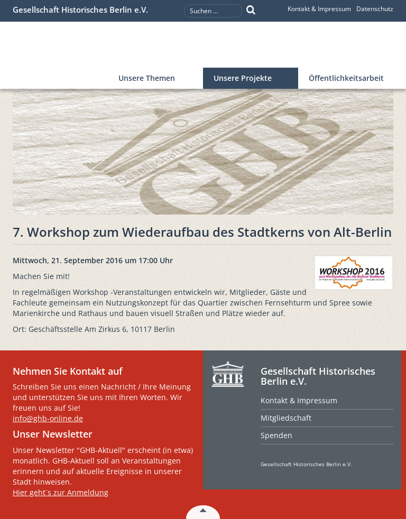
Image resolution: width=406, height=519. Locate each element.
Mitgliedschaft (286, 418)
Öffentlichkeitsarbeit (346, 78)
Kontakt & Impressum (319, 8)
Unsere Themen (146, 78)
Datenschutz (374, 8)
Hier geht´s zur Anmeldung (60, 492)
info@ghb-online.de (48, 418)
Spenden (276, 435)
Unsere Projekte (243, 78)
